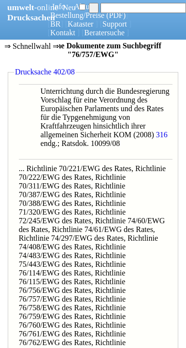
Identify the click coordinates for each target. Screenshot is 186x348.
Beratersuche (104, 33)
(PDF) (116, 15)
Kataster (80, 24)
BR (55, 24)
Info (58, 6)
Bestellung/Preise (77, 15)
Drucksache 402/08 (45, 72)
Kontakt (62, 33)
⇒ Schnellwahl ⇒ (31, 47)
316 (162, 134)
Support (114, 24)
